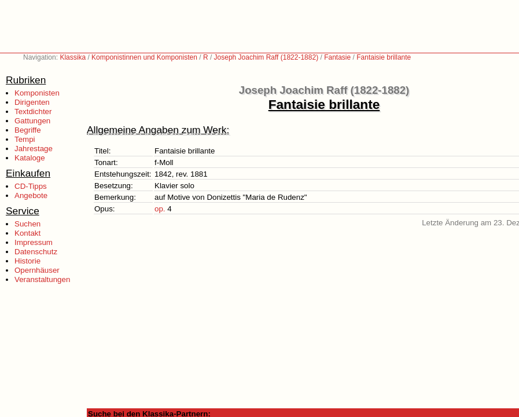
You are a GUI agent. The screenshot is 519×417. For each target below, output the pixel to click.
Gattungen (32, 120)
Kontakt (27, 233)
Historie (27, 261)
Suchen (27, 224)
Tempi (24, 139)
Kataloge (29, 157)
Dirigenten (32, 102)
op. (159, 208)
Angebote (30, 195)
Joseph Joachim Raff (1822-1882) (266, 57)
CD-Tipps (30, 186)
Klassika (73, 57)
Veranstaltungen (42, 279)
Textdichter (32, 111)
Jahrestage (33, 148)
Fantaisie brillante (383, 57)
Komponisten (37, 93)
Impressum (33, 242)
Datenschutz (35, 251)
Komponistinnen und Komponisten (144, 57)
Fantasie (337, 57)
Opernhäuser (37, 270)
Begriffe (27, 130)
